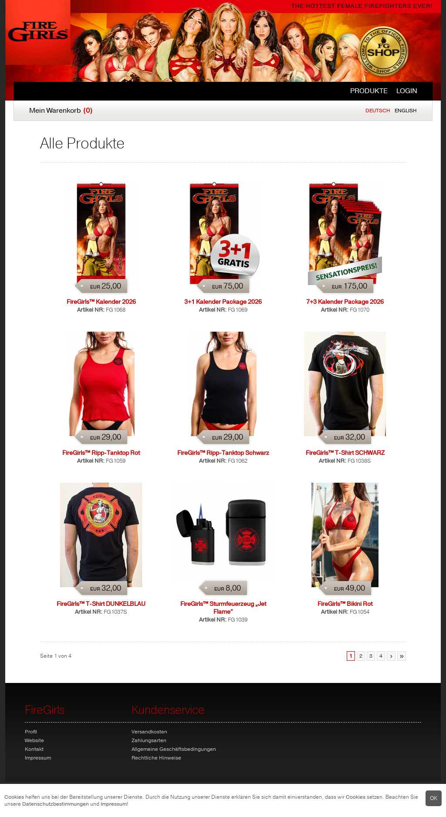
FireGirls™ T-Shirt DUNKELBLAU (101, 604)
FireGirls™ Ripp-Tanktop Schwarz (223, 453)
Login (406, 91)
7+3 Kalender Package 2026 (345, 302)
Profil (31, 731)
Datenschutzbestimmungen (55, 803)
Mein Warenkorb (60, 110)
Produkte (369, 91)
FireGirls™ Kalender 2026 (101, 302)
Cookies (14, 796)
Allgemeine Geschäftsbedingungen (174, 749)
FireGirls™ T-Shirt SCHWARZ (345, 453)
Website (34, 740)
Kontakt (34, 749)
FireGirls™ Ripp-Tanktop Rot (101, 453)
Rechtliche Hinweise (156, 757)
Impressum (114, 803)
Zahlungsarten (149, 740)
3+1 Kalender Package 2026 (223, 302)
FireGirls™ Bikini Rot (345, 604)
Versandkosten (149, 731)
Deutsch (377, 110)
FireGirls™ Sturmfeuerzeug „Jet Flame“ (223, 608)
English (406, 110)
